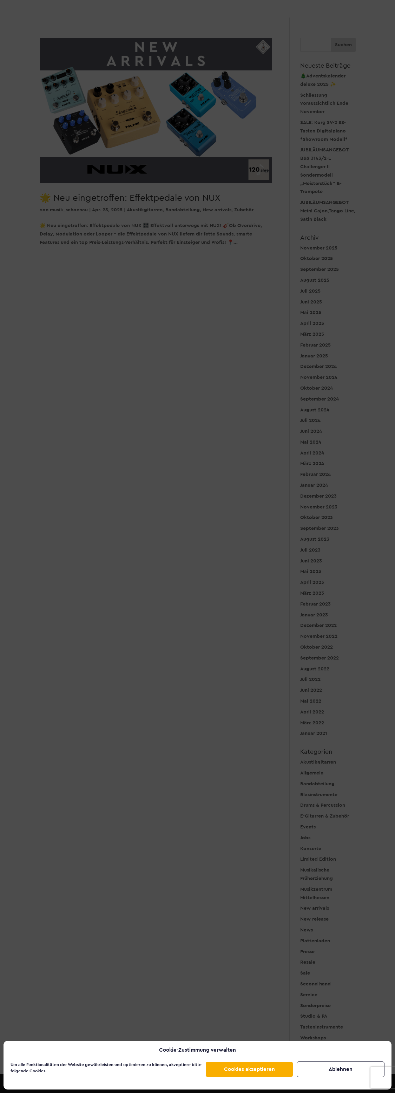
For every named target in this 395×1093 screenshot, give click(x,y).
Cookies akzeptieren (249, 1069)
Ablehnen (341, 1069)
